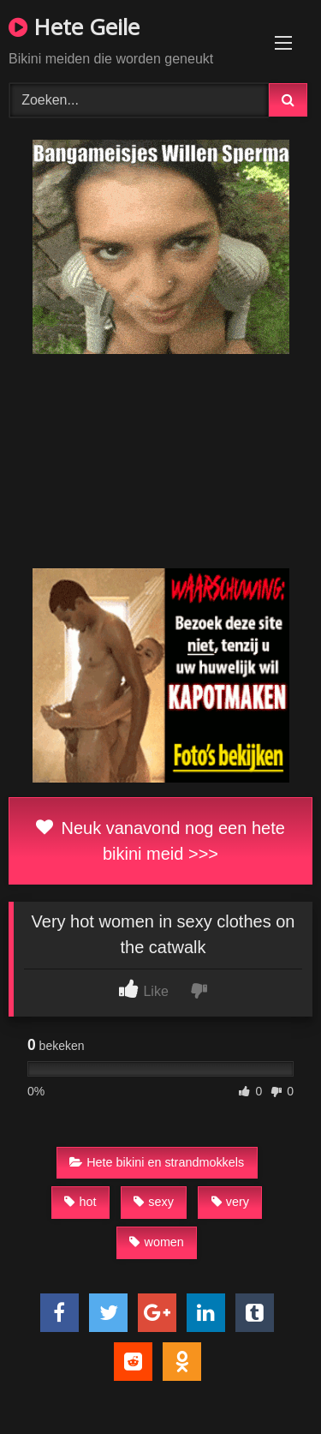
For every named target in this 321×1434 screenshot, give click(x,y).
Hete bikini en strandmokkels (156, 1162)
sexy (154, 1202)
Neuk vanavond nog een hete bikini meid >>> (160, 841)
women (156, 1242)
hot (80, 1202)
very (230, 1202)
